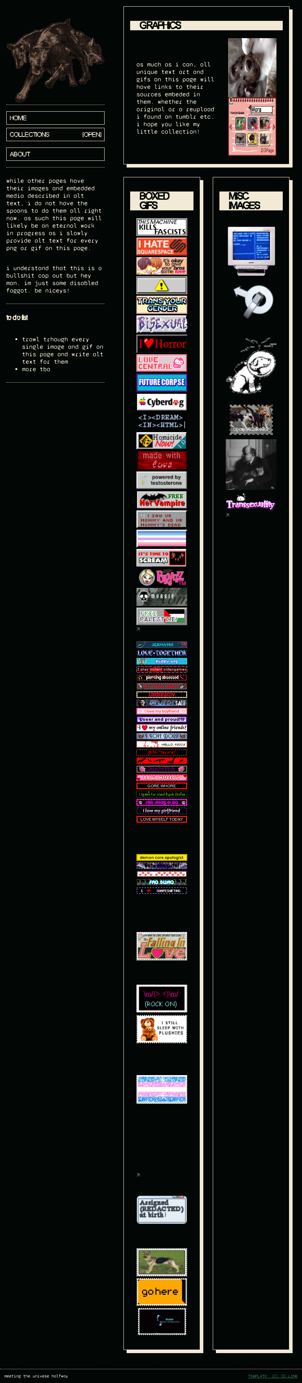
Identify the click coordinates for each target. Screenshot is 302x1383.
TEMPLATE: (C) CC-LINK (273, 1376)
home (18, 118)
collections (29, 134)
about (20, 154)
